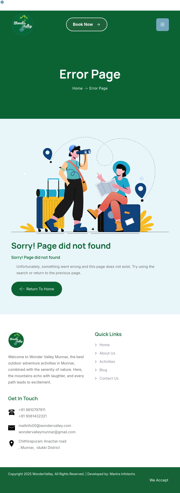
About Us (107, 353)
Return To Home (36, 289)
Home (77, 88)
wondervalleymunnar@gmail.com (47, 432)
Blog (103, 370)
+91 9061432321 (33, 416)
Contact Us (108, 378)
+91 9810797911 (32, 409)
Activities (107, 361)
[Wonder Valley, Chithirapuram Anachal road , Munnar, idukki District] (152, 419)
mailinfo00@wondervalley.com (45, 425)
